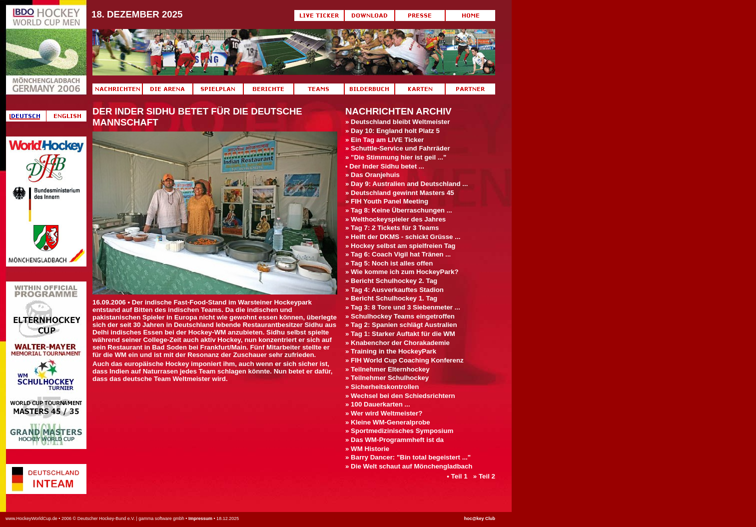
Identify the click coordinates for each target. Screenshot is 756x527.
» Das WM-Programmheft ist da (394, 440)
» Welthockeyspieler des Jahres (395, 219)
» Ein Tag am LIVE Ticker (384, 140)
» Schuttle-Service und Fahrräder (397, 148)
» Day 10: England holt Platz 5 (392, 130)
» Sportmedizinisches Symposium (399, 430)
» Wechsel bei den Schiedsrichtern (400, 396)
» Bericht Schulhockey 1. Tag (391, 298)
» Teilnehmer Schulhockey (387, 378)
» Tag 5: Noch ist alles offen (389, 263)
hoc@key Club (479, 518)
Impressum (200, 518)
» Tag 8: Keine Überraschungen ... (398, 210)
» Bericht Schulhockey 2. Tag (391, 280)
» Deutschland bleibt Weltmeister (397, 122)
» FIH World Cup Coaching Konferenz (404, 360)
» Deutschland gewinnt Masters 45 (399, 192)
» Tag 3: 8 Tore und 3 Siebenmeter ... (402, 307)
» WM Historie (367, 448)
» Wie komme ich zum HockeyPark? (402, 272)
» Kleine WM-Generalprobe (387, 422)
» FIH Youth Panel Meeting (386, 201)
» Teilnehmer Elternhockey (387, 369)
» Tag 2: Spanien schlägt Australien (401, 324)
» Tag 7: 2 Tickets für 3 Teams (392, 228)
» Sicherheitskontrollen (382, 386)
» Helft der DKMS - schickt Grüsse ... (402, 236)
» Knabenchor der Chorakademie (397, 342)
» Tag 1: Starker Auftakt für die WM (400, 334)
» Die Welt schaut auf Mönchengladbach (409, 466)
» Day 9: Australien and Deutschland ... (406, 184)
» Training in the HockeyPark (390, 351)
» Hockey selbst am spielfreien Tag (400, 246)
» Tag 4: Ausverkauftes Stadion (394, 290)
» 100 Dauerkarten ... (377, 404)
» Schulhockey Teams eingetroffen (400, 316)
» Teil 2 (484, 476)
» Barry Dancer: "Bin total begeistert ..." (408, 457)
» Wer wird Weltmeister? (383, 413)
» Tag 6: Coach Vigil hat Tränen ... (398, 254)
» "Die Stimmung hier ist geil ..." (395, 157)
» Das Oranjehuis (372, 174)
